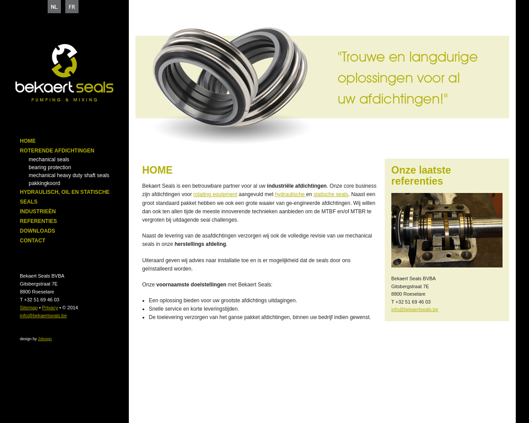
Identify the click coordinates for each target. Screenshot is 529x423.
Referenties (38, 221)
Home (28, 141)
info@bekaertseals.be (43, 315)
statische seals (331, 194)
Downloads (37, 231)
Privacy (50, 307)
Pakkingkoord (44, 183)
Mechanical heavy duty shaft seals (69, 175)
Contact (32, 240)
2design (45, 339)
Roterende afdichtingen (57, 151)
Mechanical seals (49, 159)
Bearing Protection (50, 167)
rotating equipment (215, 194)
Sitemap (29, 307)
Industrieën (38, 211)
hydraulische (290, 194)
